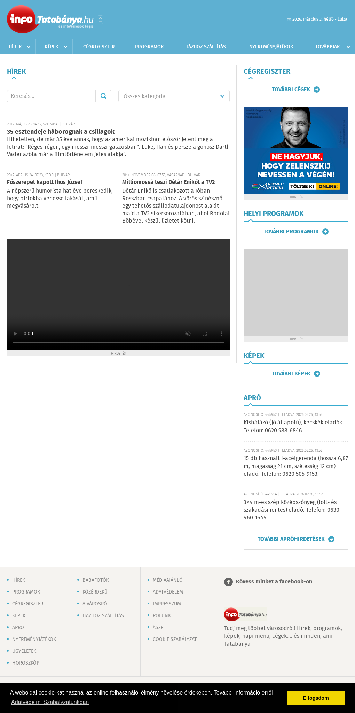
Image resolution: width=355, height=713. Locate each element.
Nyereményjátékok (271, 47)
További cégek (291, 89)
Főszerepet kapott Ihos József (44, 182)
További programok (291, 231)
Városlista (100, 19)
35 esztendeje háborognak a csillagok (61, 132)
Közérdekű (95, 592)
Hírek (15, 47)
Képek (51, 47)
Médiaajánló (168, 580)
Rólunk (162, 616)
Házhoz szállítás (205, 47)
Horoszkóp (25, 663)
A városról (96, 604)
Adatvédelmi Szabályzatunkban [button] (50, 702)
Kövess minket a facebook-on (274, 582)
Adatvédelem (168, 592)
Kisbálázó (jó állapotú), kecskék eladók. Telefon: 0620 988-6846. (294, 426)
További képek (291, 374)
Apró (18, 627)
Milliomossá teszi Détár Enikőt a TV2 (168, 182)
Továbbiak (327, 47)
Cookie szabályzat (175, 639)
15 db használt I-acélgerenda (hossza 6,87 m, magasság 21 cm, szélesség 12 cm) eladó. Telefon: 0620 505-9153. (296, 466)
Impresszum (167, 604)
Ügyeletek (24, 651)
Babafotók (95, 580)
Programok (149, 47)
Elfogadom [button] (316, 698)
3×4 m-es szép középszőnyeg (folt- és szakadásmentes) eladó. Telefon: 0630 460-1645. (291, 510)
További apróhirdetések (291, 539)
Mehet (103, 96)
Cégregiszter (99, 47)
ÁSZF (158, 627)
